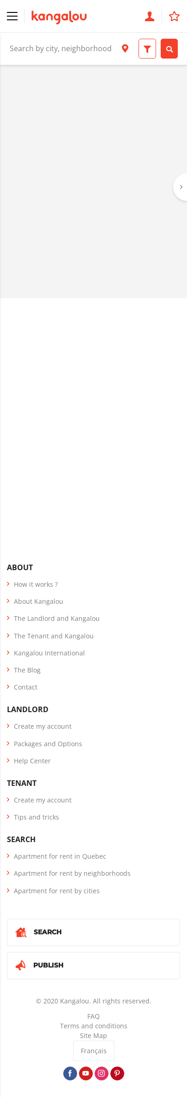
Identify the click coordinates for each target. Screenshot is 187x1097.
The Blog (27, 670)
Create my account (43, 726)
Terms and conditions (93, 1025)
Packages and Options (48, 743)
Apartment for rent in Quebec (60, 856)
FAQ (93, 1016)
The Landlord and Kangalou (57, 618)
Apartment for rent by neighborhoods (72, 873)
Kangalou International (49, 653)
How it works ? (36, 584)
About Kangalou (38, 601)
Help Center (32, 760)
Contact (25, 687)
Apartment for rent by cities (57, 890)
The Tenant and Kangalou (54, 635)
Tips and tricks (36, 817)
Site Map (93, 1035)
